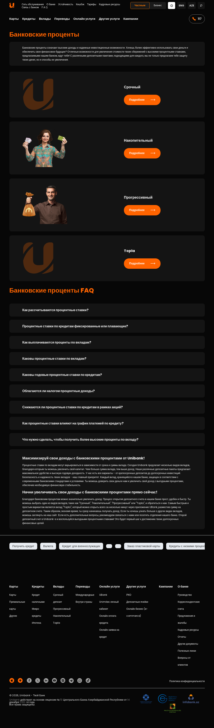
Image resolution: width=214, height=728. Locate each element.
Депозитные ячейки (137, 602)
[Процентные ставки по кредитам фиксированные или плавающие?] (107, 326)
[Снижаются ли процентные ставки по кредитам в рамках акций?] (107, 407)
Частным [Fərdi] (140, 5)
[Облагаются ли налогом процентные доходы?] (107, 390)
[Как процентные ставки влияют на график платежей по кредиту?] (107, 423)
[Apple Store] (12, 680)
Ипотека (36, 622)
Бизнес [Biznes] (158, 5)
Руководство (185, 595)
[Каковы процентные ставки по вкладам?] (107, 358)
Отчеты (182, 636)
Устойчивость (65, 4)
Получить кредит (23, 546)
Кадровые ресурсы (109, 4)
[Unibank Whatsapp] (80, 680)
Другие (13, 615)
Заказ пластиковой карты (143, 546)
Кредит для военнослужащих (81, 546)
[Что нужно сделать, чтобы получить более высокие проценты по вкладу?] (107, 439)
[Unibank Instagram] (63, 680)
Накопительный (61, 615)
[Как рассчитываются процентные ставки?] (107, 310)
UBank (103, 595)
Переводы (62, 19)
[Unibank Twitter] (38, 680)
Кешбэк (80, 4)
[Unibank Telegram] (72, 680)
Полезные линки (187, 650)
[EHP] (167, 699)
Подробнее (142, 100)
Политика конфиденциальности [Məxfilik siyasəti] (187, 681)
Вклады (45, 19)
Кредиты (28, 19)
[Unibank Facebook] (30, 680)
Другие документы (188, 643)
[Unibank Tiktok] (88, 680)
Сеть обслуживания (33, 4)
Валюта (48, 546)
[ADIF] (146, 699)
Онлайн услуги (84, 19)
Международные (85, 595)
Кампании (130, 19)
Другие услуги (109, 19)
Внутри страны (84, 602)
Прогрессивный (61, 608)
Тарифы (91, 4)
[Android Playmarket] (21, 680)
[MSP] (172, 708)
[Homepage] (11, 7)
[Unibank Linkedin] (47, 680)
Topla (56, 622)
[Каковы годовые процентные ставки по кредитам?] (107, 374)
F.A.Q (44, 7)
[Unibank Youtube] (55, 680)
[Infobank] (191, 699)
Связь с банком (30, 7)
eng (181, 5)
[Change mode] (171, 5)
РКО (128, 595)
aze (191, 5)
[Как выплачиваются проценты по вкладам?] (107, 342)
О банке (50, 4)
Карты (14, 19)
